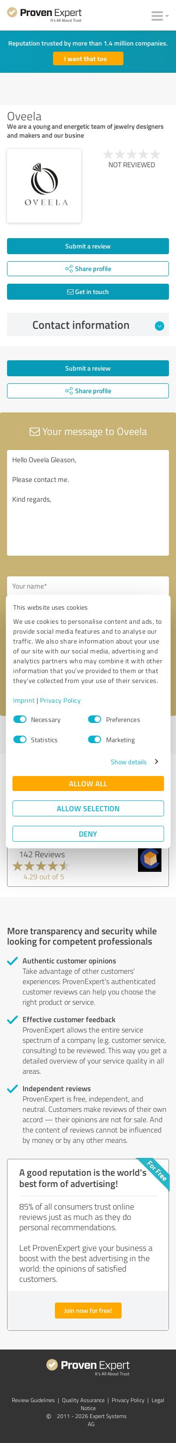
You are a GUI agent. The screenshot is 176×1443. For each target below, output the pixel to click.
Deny (88, 833)
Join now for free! (88, 1310)
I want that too (85, 58)
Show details (129, 761)
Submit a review (88, 245)
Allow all (88, 783)
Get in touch (88, 291)
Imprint (24, 700)
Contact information (98, 325)
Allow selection (88, 808)
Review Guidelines (33, 1400)
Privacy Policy (60, 700)
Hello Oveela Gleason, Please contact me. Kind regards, (88, 503)
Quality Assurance (83, 1400)
